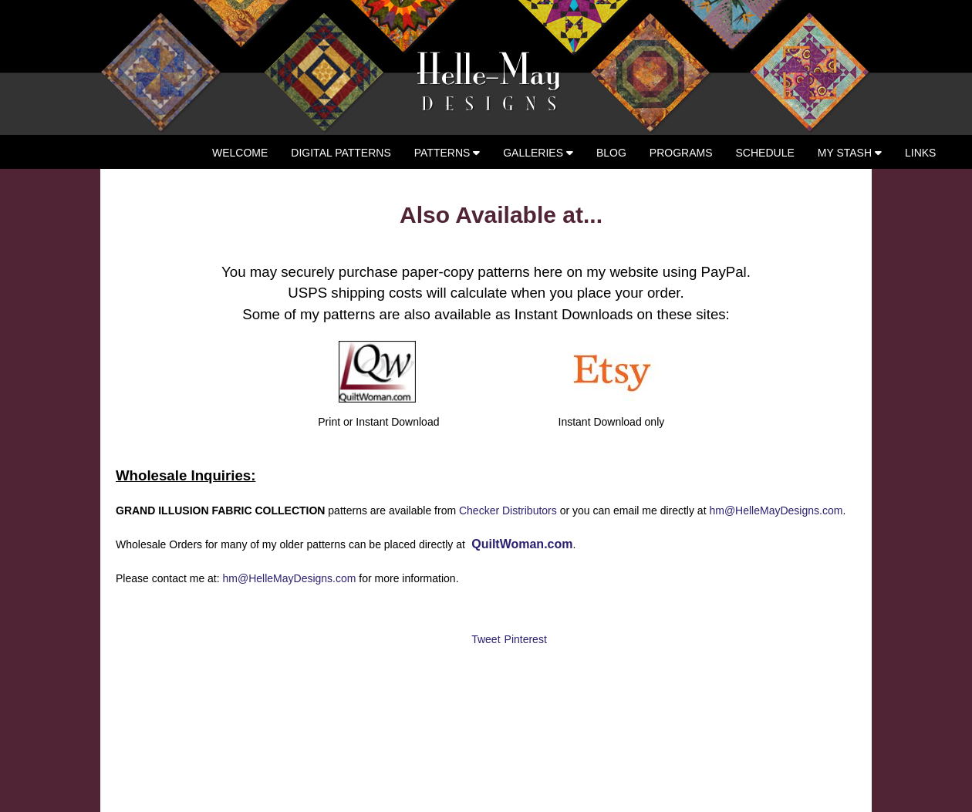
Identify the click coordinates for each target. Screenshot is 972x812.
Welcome (240, 153)
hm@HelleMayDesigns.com (775, 510)
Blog (611, 153)
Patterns (447, 153)
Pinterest (526, 639)
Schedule (765, 153)
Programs (681, 153)
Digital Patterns (340, 153)
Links (920, 153)
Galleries (538, 153)
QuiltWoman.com (520, 544)
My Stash (850, 153)
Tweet (485, 639)
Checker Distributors (508, 510)
